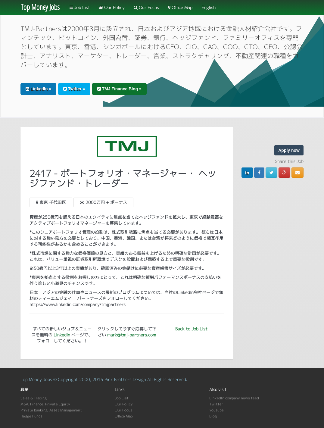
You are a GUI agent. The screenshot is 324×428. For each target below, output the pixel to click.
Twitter (216, 404)
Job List (79, 7)
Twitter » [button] (74, 88)
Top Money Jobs (40, 7)
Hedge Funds (31, 416)
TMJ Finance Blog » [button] (119, 88)
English (208, 7)
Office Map (180, 7)
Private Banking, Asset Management (51, 410)
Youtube (216, 410)
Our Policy (112, 7)
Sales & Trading (33, 398)
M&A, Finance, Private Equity (45, 404)
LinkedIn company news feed (234, 398)
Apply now (289, 150)
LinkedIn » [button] (38, 88)
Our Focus (146, 7)
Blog (213, 416)
